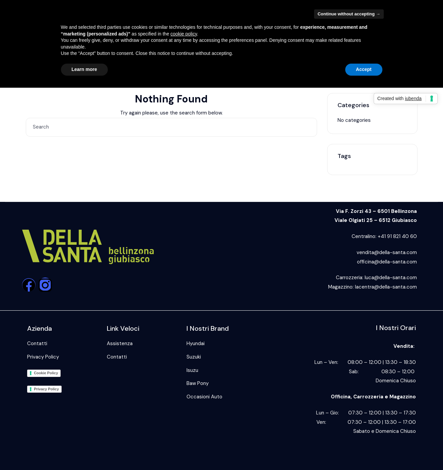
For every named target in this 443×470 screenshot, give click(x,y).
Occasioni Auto (204, 396)
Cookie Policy (46, 373)
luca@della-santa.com (391, 277)
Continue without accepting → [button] (348, 13)
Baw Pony (198, 383)
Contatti (37, 343)
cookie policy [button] (183, 33)
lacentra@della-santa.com (386, 287)
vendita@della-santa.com (387, 252)
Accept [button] (364, 69)
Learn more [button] (84, 69)
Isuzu (192, 370)
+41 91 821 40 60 (397, 236)
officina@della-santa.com (387, 261)
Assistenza (120, 343)
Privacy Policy (43, 357)
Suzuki (194, 357)
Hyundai (196, 343)
